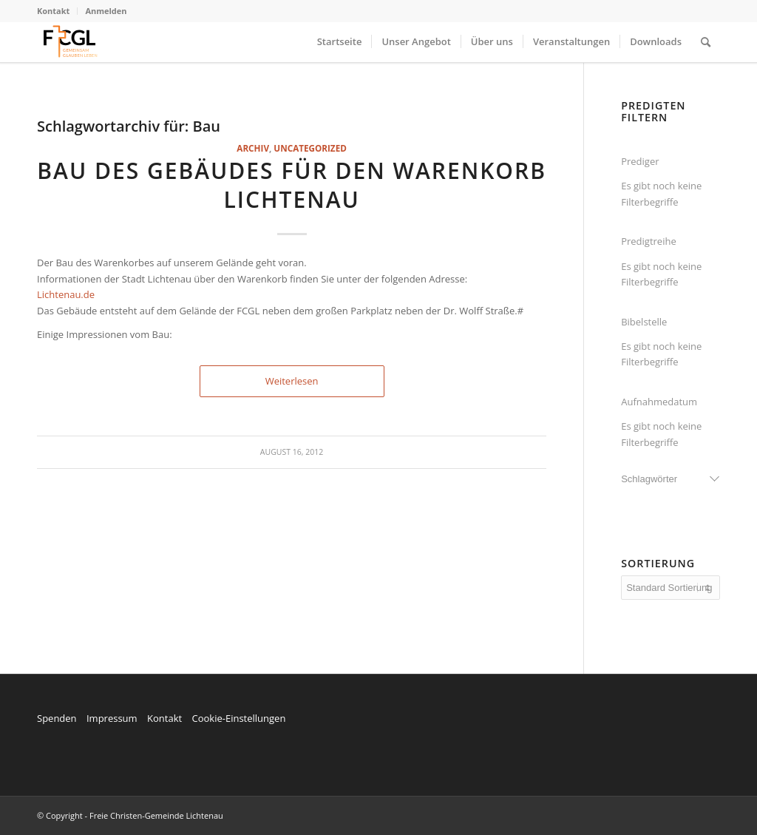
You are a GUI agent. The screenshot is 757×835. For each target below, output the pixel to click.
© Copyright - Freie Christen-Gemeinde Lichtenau (130, 815)
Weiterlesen (292, 381)
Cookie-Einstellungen (238, 718)
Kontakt (53, 10)
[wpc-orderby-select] (670, 587)
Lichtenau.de (66, 294)
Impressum (112, 718)
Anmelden (105, 10)
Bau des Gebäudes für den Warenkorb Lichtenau (291, 184)
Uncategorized (310, 148)
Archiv (253, 148)
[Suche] (705, 41)
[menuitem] (57, 11)
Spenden (57, 718)
